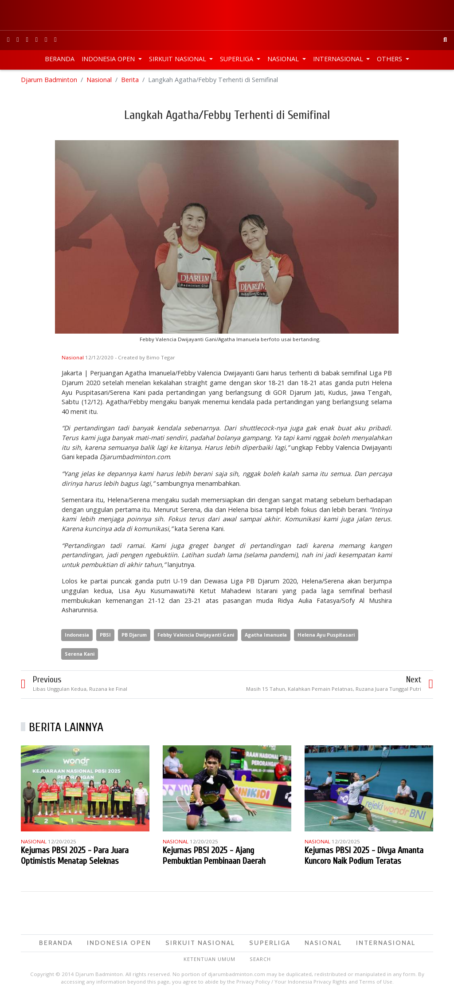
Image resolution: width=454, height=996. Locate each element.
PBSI (105, 634)
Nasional (284, 59)
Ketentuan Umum (209, 959)
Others (390, 59)
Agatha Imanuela (266, 634)
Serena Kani (79, 653)
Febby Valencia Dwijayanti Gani (195, 634)
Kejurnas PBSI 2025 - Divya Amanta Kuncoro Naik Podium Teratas (364, 855)
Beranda (59, 59)
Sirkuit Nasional (178, 59)
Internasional (339, 59)
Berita (130, 79)
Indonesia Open (109, 59)
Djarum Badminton (49, 79)
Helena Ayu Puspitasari (326, 634)
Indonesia (77, 634)
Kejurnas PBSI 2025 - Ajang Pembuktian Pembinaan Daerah (214, 855)
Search (260, 959)
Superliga (237, 59)
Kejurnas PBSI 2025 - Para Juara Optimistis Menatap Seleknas (75, 855)
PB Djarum (134, 634)
